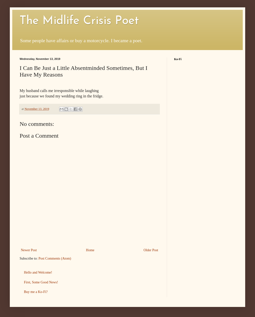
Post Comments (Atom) (54, 258)
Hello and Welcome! (38, 272)
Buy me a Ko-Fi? (36, 292)
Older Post (151, 250)
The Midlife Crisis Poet (79, 21)
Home (90, 250)
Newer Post (29, 250)
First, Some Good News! (41, 282)
